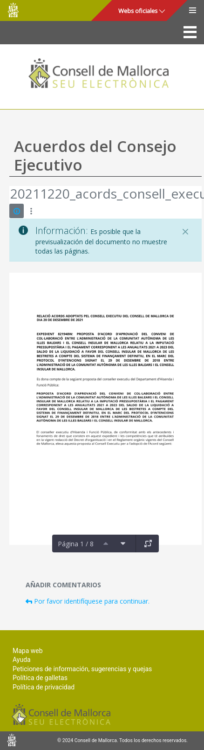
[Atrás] (9, 195)
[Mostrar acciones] (31, 211)
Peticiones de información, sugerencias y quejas (82, 669)
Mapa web (28, 650)
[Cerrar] (185, 231)
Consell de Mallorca (13, 10)
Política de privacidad (44, 687)
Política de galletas (40, 677)
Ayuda (22, 659)
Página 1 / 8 (76, 543)
